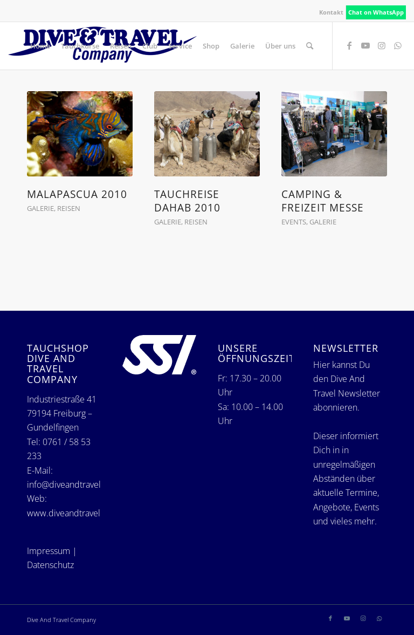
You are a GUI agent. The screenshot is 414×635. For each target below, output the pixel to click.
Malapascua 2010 (77, 194)
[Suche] (310, 46)
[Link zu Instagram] (382, 45)
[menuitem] (331, 12)
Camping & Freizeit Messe (322, 201)
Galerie (40, 208)
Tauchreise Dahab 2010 (187, 201)
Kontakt (331, 12)
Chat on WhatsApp (376, 12)
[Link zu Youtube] (365, 45)
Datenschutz (50, 565)
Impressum (48, 551)
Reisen (68, 208)
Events (293, 222)
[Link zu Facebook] (349, 45)
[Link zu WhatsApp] (398, 45)
